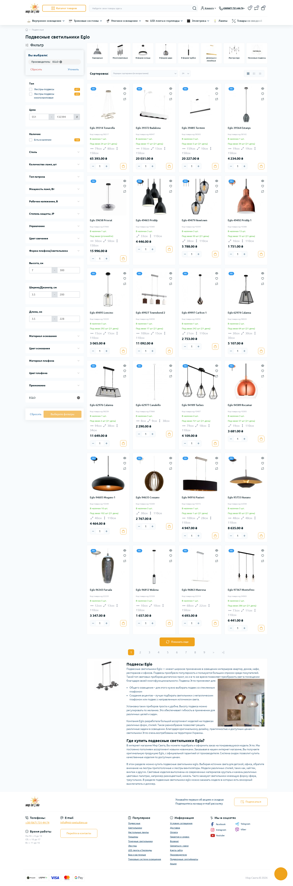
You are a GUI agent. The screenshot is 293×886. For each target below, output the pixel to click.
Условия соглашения (181, 823)
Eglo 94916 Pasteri (193, 497)
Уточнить (73, 69)
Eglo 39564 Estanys (239, 127)
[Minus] (93, 166)
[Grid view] (248, 73)
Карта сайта (176, 850)
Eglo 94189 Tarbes (192, 405)
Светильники (135, 828)
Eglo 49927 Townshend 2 (150, 312)
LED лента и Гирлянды (140, 850)
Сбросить (36, 69)
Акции (173, 863)
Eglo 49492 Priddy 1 (240, 220)
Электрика (199, 20)
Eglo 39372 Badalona (148, 127)
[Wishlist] (124, 93)
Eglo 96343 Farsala (101, 589)
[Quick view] (124, 88)
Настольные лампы (138, 832)
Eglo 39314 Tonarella (102, 127)
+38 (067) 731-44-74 (37, 822)
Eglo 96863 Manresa (194, 589)
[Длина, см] (40, 319)
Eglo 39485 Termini (193, 127)
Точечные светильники (140, 841)
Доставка (175, 828)
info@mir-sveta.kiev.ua (73, 822)
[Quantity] (100, 166)
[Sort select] (144, 73)
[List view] (254, 73)
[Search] (194, 8)
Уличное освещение (124, 20)
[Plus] (107, 166)
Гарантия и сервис (179, 837)
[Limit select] (185, 73)
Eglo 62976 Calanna (101, 405)
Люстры (132, 845)
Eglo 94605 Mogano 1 (102, 497)
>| (223, 652)
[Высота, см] (40, 270)
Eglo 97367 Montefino (241, 589)
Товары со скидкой (249, 20)
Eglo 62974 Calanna (239, 312)
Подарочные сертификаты (184, 859)
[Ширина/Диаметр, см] (40, 294)
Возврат (174, 841)
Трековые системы (86, 20)
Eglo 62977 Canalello (148, 405)
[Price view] (260, 73)
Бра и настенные (137, 854)
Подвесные (134, 823)
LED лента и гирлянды (165, 20)
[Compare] (124, 98)
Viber (240, 829)
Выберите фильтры (62, 414)
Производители (178, 854)
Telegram (242, 824)
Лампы (222, 20)
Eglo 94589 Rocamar (240, 405)
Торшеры (133, 837)
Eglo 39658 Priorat (101, 220)
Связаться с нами (179, 845)
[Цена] (39, 117)
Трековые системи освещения (144, 859)
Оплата (174, 832)
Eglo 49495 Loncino (101, 312)
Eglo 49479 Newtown (194, 220)
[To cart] (123, 166)
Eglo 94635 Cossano (147, 497)
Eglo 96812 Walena (147, 589)
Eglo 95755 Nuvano (239, 497)
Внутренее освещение (46, 20)
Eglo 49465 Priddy (147, 220)
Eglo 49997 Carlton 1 (194, 312)
